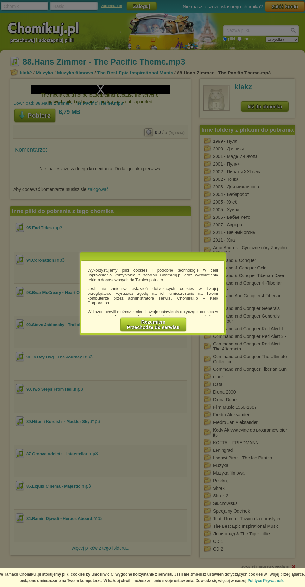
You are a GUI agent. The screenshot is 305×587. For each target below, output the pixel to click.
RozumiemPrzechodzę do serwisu (153, 324)
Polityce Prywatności (267, 580)
